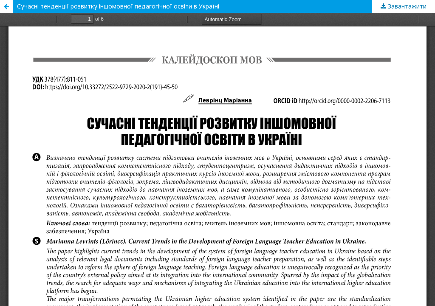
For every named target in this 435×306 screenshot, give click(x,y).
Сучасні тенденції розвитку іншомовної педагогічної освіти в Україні (118, 6)
